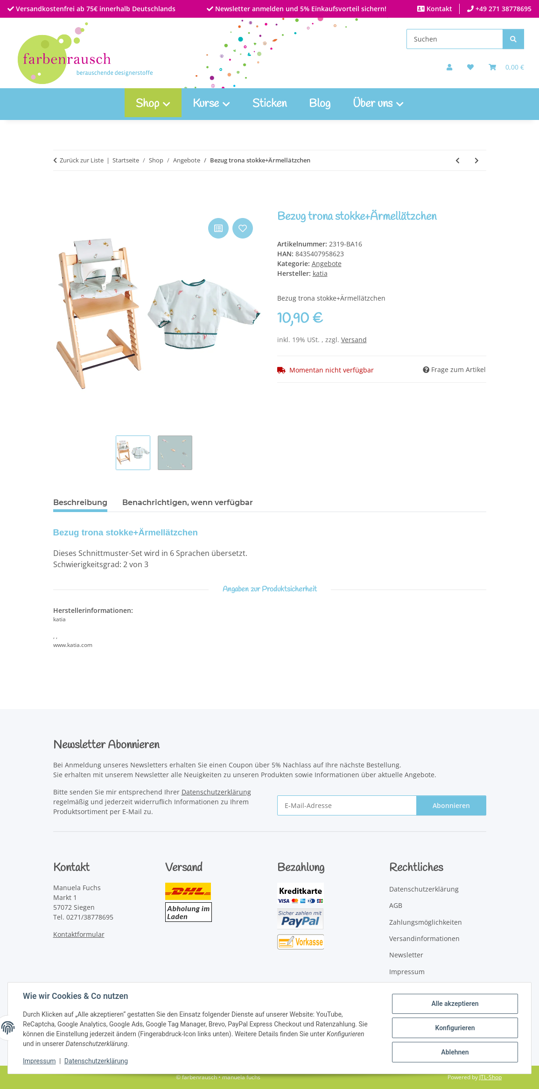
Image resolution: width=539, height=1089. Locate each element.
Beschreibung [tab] (80, 502)
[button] (449, 67)
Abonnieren (451, 805)
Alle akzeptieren (454, 1003)
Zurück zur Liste (82, 160)
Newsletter (406, 954)
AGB (395, 905)
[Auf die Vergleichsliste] (218, 228)
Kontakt (438, 8)
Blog (319, 104)
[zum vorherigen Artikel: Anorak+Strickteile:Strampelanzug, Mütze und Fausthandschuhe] (457, 160)
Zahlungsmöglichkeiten (425, 922)
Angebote (327, 263)
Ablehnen (455, 1052)
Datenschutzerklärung (96, 1061)
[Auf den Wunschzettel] (242, 228)
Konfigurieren (455, 1028)
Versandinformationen (424, 938)
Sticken (269, 104)
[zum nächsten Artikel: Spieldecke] (476, 160)
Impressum (39, 1061)
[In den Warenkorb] (60, 205)
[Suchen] (454, 39)
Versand (354, 339)
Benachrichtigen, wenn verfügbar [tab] (187, 502)
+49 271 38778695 (503, 8)
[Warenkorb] (506, 67)
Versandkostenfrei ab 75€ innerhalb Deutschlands (94, 8)
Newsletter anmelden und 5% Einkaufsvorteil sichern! (299, 8)
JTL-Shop (490, 1077)
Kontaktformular (79, 934)
